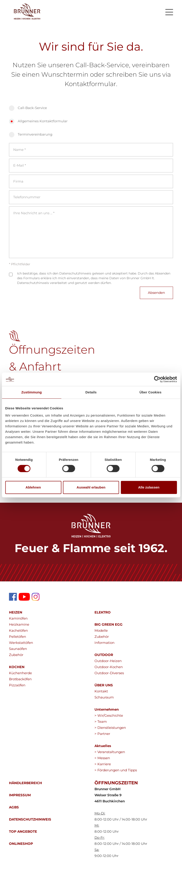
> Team (100, 721)
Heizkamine (19, 624)
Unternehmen (106, 709)
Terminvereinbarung (35, 134)
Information (104, 642)
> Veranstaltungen (109, 752)
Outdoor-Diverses (109, 673)
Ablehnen (33, 487)
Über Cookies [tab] (151, 392)
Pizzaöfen (17, 685)
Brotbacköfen (20, 679)
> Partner (102, 734)
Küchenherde (20, 673)
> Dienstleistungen (110, 727)
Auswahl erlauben (91, 487)
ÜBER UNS (103, 685)
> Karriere (102, 764)
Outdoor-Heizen (108, 661)
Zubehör (16, 655)
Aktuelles (102, 746)
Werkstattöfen (21, 642)
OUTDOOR (103, 655)
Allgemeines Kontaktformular (43, 121)
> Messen (102, 758)
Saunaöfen (18, 649)
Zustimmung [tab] (31, 392)
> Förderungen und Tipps (115, 770)
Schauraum (104, 697)
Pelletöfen (17, 636)
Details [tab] (91, 392)
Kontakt (101, 691)
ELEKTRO (102, 612)
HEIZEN (15, 612)
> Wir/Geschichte (108, 715)
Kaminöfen (18, 618)
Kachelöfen (18, 630)
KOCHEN (16, 667)
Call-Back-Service (32, 108)
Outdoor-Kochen (108, 667)
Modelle (101, 630)
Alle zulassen (148, 487)
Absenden (156, 292)
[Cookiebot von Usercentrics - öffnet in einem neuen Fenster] (157, 379)
